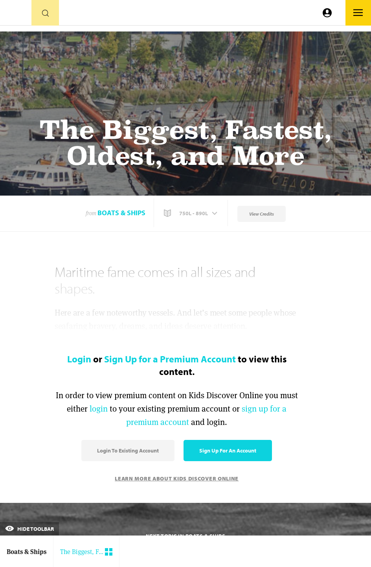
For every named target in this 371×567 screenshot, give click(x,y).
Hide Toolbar (29, 528)
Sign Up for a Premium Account (170, 359)
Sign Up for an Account (227, 450)
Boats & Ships (121, 212)
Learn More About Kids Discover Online (177, 478)
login (99, 408)
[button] (191, 213)
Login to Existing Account (128, 450)
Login (79, 359)
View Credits (261, 214)
